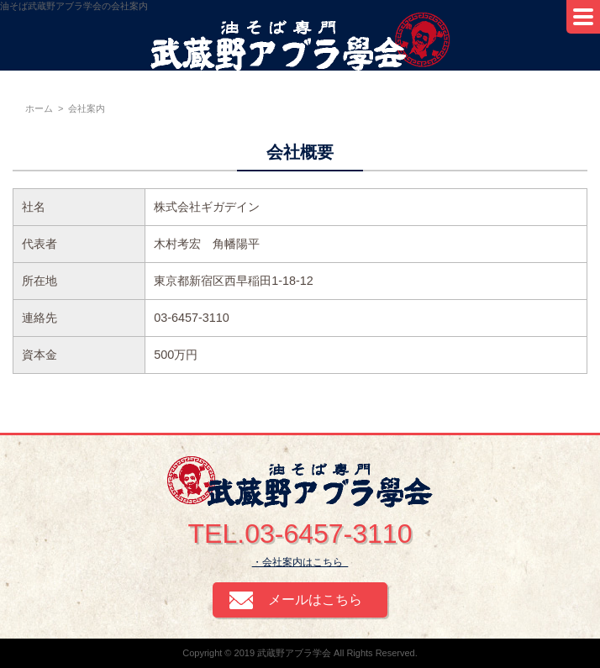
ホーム (39, 108)
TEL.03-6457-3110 (300, 533)
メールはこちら (315, 599)
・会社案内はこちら (300, 562)
